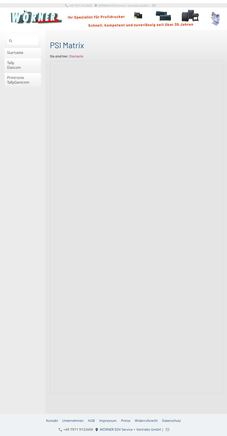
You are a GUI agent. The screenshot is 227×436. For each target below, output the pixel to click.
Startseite (76, 56)
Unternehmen (73, 420)
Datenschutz (171, 420)
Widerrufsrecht (146, 420)
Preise (125, 420)
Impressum (108, 420)
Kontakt (52, 420)
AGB (91, 420)
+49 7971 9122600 (78, 6)
